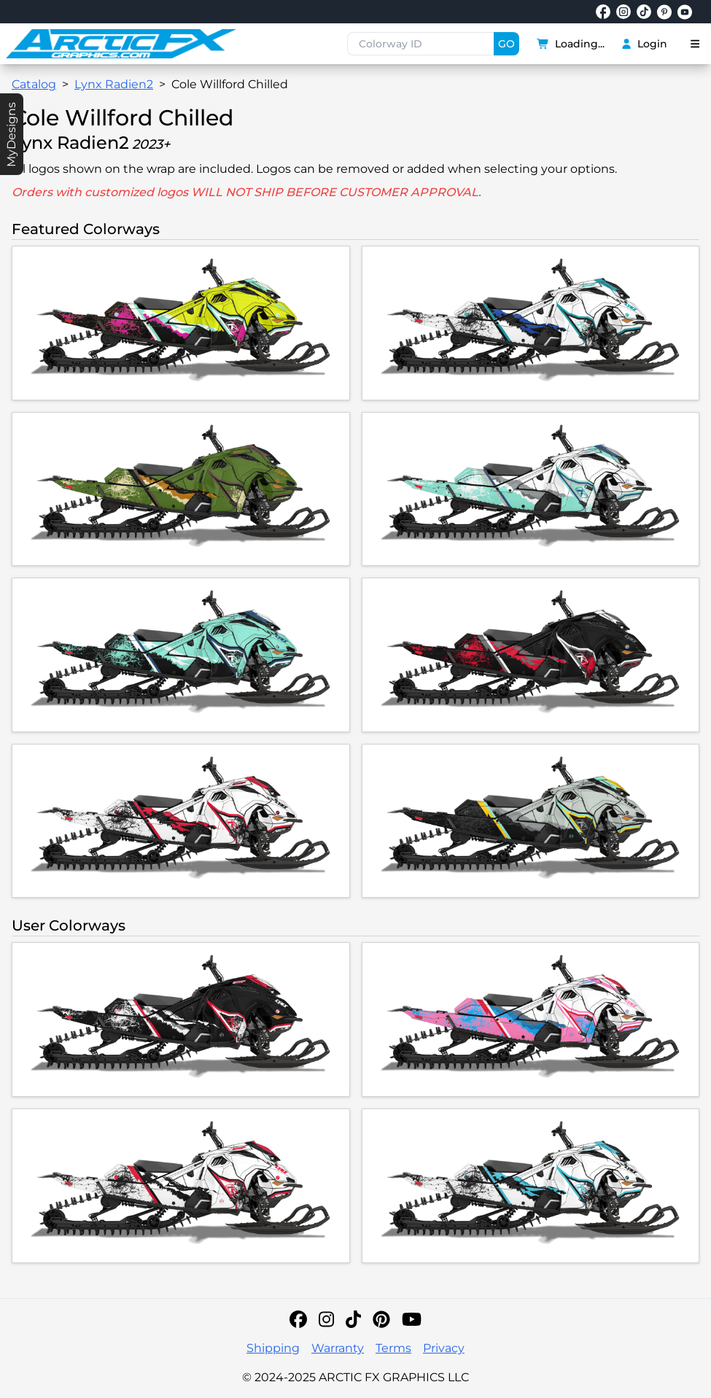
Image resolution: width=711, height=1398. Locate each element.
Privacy (444, 1348)
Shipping (273, 1348)
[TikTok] (353, 1319)
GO (506, 43)
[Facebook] (298, 1319)
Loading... (571, 43)
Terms (393, 1348)
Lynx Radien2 (113, 84)
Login (644, 43)
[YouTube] (411, 1319)
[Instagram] (326, 1319)
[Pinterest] (381, 1319)
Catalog (34, 84)
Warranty (337, 1348)
